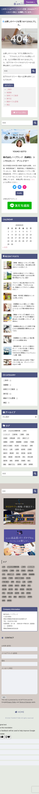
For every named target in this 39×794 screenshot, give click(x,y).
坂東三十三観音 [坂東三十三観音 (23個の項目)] (7, 445)
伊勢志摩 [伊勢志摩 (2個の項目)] (12, 438)
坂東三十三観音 (12, 95)
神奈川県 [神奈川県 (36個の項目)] (17, 457)
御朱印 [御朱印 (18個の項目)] (5, 453)
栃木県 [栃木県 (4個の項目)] (29, 453)
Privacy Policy (11, 702)
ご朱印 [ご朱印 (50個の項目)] (24, 430)
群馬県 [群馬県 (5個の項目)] (17, 460)
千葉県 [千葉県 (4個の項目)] (32, 442)
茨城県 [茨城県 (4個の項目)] (23, 460)
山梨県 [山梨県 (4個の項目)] (17, 449)
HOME (19, 712)
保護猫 (9, 92)
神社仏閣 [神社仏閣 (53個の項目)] (30, 457)
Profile (19, 193)
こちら (32, 179)
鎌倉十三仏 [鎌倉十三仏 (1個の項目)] (12, 464)
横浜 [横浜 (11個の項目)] (4, 457)
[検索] (33, 71)
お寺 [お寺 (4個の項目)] (4, 430)
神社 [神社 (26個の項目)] (24, 457)
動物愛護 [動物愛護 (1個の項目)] (18, 442)
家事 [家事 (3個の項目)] (31, 445)
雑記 (8, 105)
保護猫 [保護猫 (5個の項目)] (5, 442)
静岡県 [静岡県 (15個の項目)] (31, 464)
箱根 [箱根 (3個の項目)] (11, 460)
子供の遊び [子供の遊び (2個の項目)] (24, 445)
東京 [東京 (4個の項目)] (17, 453)
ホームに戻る (19, 112)
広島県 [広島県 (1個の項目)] (29, 449)
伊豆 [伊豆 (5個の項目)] (18, 438)
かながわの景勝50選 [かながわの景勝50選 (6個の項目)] (14, 430)
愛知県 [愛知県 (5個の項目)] (12, 453)
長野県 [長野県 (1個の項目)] (19, 464)
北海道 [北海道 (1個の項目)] (26, 442)
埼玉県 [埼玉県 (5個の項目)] (17, 445)
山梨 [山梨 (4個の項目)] (11, 449)
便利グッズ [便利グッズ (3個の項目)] (26, 438)
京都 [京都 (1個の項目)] (27, 434)
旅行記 (9, 98)
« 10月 (5, 247)
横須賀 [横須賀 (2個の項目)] (10, 457)
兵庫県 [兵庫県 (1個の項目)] (12, 442)
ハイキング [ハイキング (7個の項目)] (6, 434)
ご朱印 (9, 89)
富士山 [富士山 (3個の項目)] (5, 449)
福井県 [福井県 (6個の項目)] (5, 460)
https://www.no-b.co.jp (10, 628)
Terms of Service (25, 702)
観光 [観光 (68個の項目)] (29, 460)
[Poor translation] (7, 737)
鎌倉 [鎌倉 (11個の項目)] (4, 464)
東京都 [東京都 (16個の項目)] (23, 453)
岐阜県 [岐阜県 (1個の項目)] (23, 449)
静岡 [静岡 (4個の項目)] (25, 464)
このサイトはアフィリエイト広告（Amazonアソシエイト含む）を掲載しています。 (19, 10)
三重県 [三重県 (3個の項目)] (22, 434)
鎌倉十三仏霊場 (12, 101)
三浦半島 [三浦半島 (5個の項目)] (14, 434)
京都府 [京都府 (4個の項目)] (5, 438)
